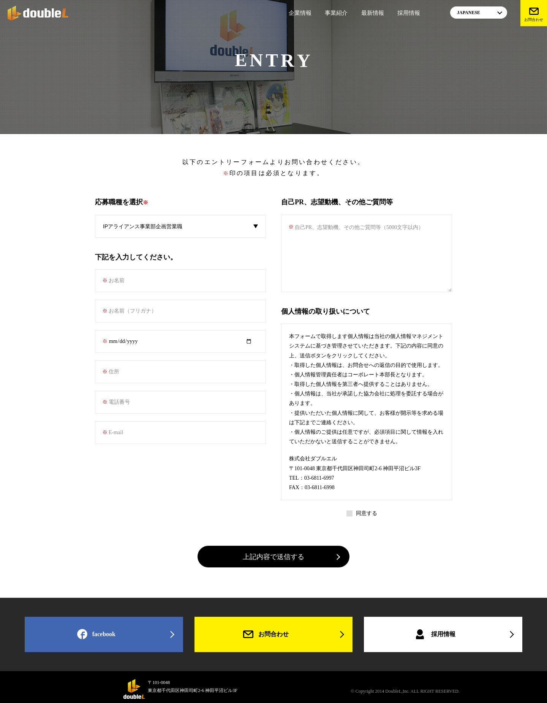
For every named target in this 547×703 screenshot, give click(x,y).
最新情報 (372, 13)
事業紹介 (336, 13)
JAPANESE (468, 12)
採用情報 (408, 13)
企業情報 (300, 13)
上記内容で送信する (273, 557)
